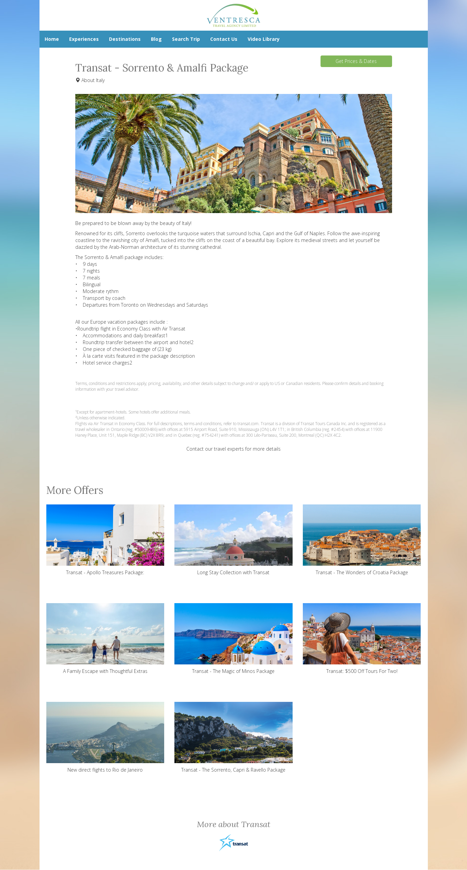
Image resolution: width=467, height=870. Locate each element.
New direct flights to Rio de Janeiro (105, 737)
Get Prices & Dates (356, 61)
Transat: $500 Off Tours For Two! (362, 638)
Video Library (264, 39)
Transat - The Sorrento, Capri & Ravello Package (233, 737)
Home (52, 39)
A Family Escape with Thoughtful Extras (105, 638)
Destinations (125, 39)
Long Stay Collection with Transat (233, 540)
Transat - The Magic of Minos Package (233, 638)
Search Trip (186, 39)
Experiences (84, 39)
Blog (156, 39)
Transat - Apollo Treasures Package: (105, 540)
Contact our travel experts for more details (233, 449)
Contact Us (223, 39)
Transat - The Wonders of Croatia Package (362, 540)
